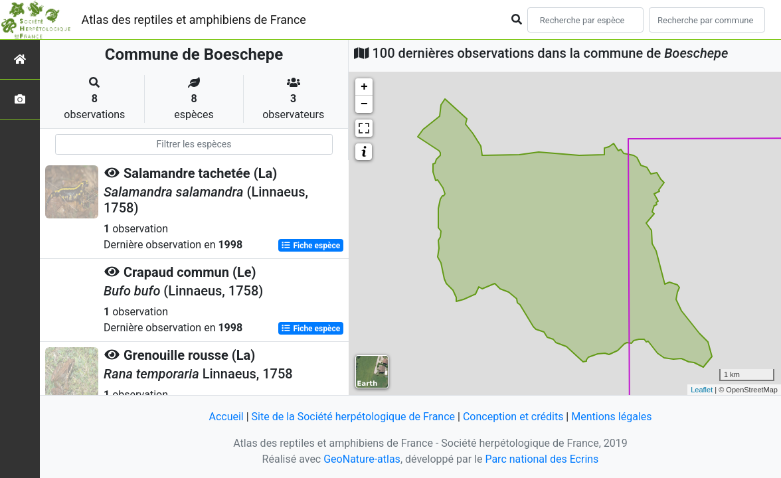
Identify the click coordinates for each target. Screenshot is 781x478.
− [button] (364, 104)
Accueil (226, 416)
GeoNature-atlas (361, 459)
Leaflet (702, 390)
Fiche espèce (310, 245)
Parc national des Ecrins (541, 459)
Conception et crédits (513, 416)
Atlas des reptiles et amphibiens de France (194, 20)
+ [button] (364, 87)
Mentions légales (611, 416)
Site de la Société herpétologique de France (353, 416)
